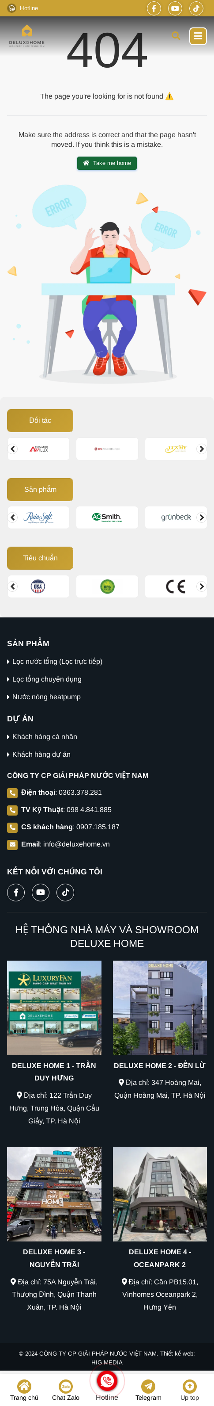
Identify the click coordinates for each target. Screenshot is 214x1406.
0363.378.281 (80, 792)
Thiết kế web (176, 1353)
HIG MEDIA (107, 1362)
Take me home (107, 163)
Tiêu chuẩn (40, 558)
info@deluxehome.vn (76, 844)
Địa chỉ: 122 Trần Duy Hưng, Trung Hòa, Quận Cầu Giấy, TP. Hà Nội (54, 1108)
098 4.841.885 (89, 809)
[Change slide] (12, 449)
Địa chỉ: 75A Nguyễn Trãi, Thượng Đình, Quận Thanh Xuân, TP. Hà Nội (54, 1294)
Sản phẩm (40, 489)
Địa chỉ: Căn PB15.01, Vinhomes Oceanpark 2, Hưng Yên (160, 1294)
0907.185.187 (98, 827)
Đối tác (40, 420)
